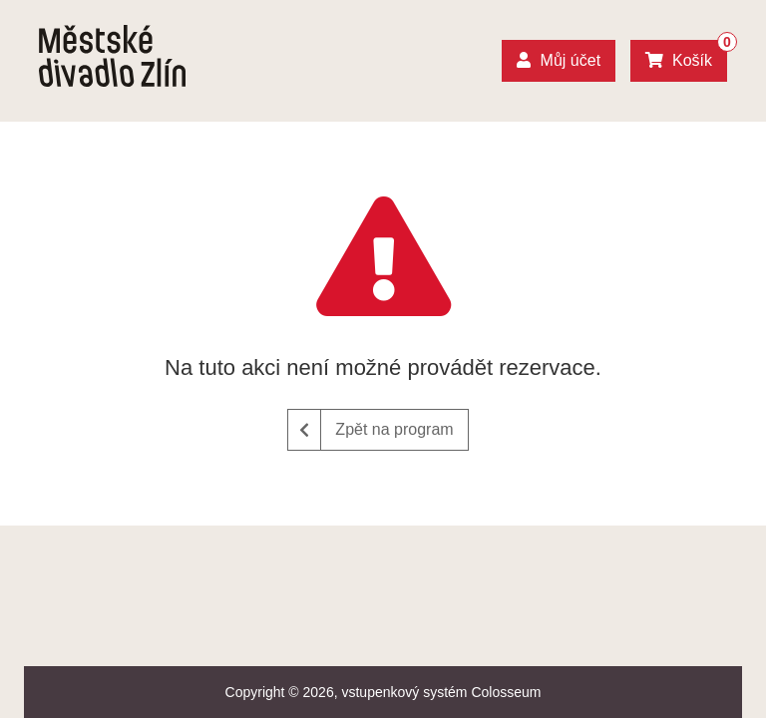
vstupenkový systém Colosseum (441, 692)
